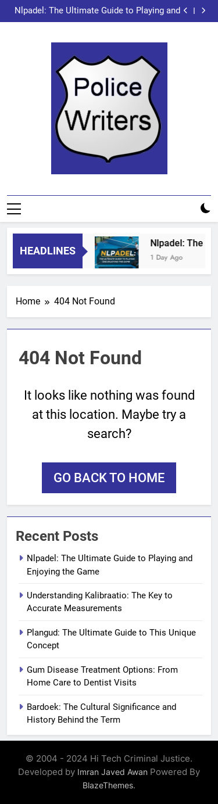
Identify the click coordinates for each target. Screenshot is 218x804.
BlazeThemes (108, 785)
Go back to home (109, 478)
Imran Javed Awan (112, 772)
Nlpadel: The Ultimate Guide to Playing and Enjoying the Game (97, 11)
